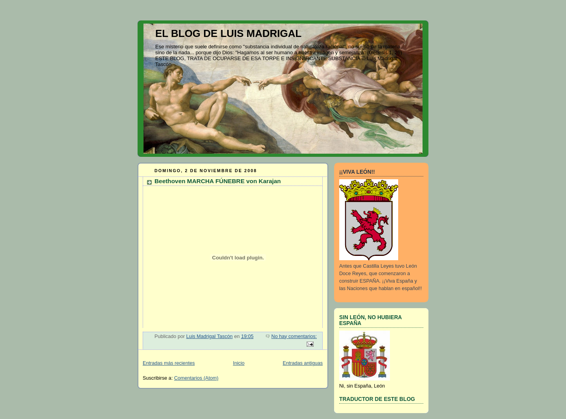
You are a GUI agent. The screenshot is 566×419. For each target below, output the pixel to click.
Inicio (238, 363)
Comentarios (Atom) (196, 378)
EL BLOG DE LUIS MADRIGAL (228, 33)
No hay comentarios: (294, 336)
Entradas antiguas (303, 363)
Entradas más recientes (169, 363)
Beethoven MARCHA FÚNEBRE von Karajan (217, 181)
